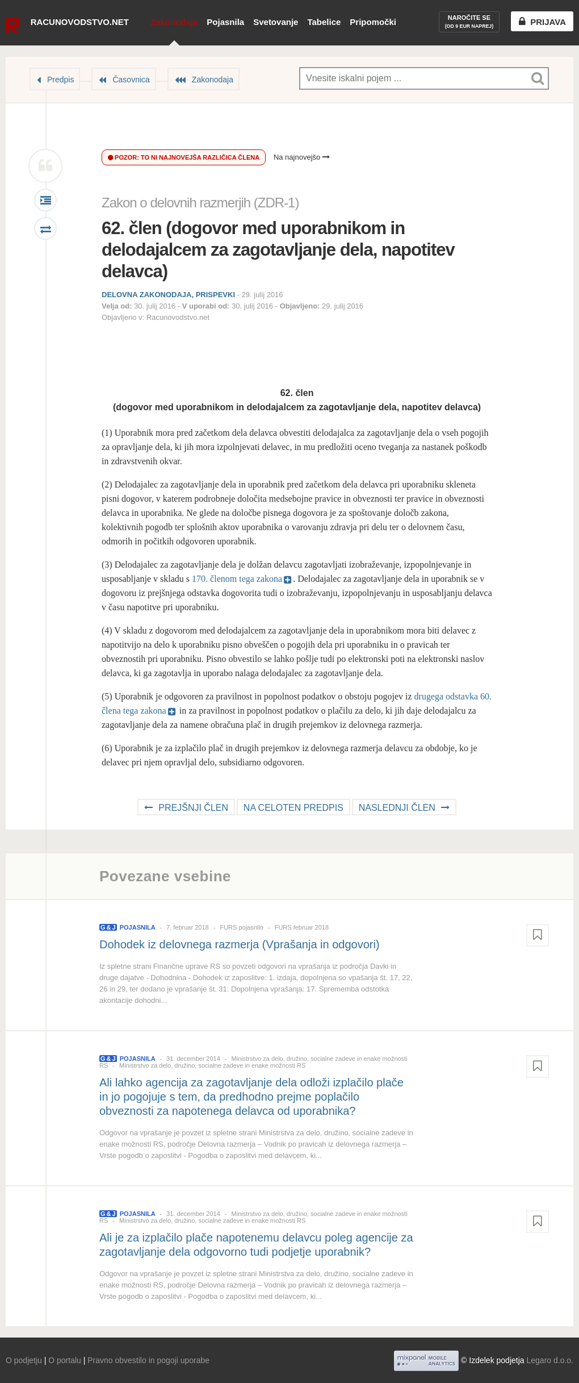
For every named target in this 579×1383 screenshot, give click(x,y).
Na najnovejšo (302, 157)
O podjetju (24, 1360)
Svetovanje (275, 22)
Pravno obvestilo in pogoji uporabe (148, 1360)
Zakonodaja (174, 22)
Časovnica (130, 79)
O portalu (64, 1360)
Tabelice (324, 22)
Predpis (60, 79)
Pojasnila (225, 22)
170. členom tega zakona (237, 579)
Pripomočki (373, 22)
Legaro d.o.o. (549, 1360)
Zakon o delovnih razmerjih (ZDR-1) (200, 202)
